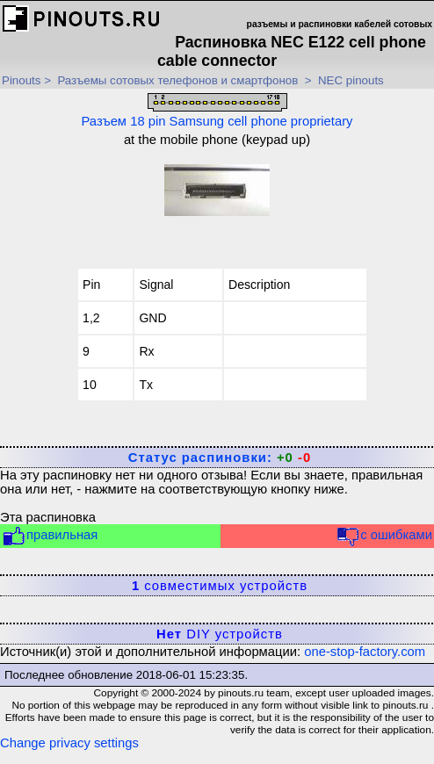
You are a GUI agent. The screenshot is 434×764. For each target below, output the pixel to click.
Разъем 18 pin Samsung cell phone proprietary (216, 110)
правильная (50, 536)
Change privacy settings (69, 743)
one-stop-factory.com (364, 652)
